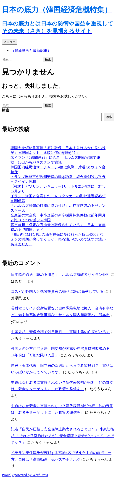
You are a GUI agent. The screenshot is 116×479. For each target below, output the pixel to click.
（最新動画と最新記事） (31, 50)
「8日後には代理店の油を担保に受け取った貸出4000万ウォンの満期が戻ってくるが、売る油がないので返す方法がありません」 (58, 239)
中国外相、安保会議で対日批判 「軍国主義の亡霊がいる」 (60, 332)
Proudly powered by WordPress (25, 475)
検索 (5, 110)
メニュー (10, 42)
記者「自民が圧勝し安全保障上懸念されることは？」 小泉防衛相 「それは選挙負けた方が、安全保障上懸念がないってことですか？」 (62, 435)
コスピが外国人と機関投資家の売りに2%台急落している (57, 291)
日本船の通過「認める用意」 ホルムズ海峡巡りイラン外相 (60, 274)
